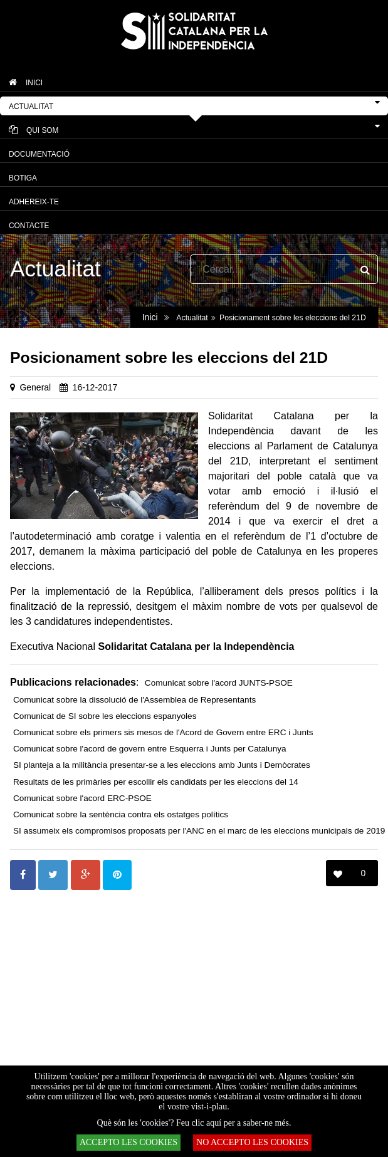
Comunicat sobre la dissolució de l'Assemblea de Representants (134, 699)
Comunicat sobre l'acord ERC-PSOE (82, 798)
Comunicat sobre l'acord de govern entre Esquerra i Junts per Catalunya (149, 748)
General (35, 387)
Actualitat (191, 317)
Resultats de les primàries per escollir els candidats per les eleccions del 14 (155, 782)
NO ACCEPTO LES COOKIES (252, 1142)
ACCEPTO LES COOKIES (128, 1142)
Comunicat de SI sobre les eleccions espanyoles (104, 716)
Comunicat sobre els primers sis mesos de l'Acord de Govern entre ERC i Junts (163, 732)
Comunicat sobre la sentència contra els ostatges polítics (120, 814)
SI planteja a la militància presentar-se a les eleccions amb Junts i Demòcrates (161, 765)
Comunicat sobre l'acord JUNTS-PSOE (219, 683)
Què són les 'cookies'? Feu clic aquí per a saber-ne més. (194, 1123)
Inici (150, 317)
